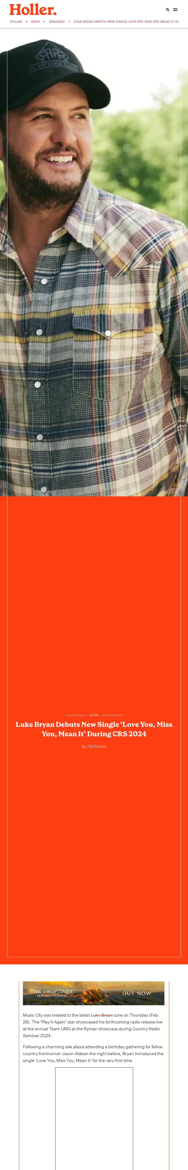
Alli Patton (96, 745)
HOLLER (16, 21)
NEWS (35, 21)
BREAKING (57, 21)
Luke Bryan (102, 1014)
